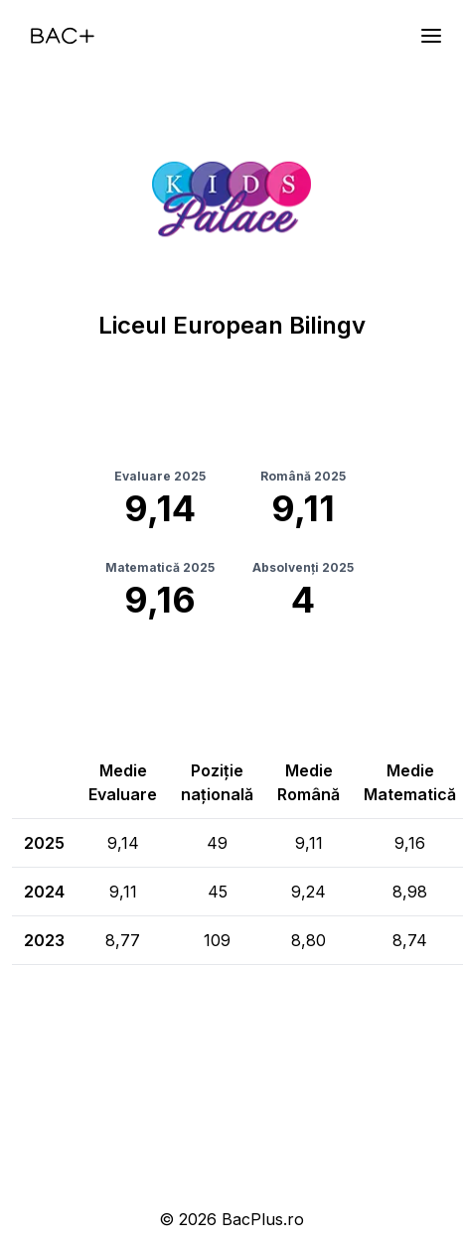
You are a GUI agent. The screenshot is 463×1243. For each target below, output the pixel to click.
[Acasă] (62, 36)
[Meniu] (431, 36)
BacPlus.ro (263, 1219)
